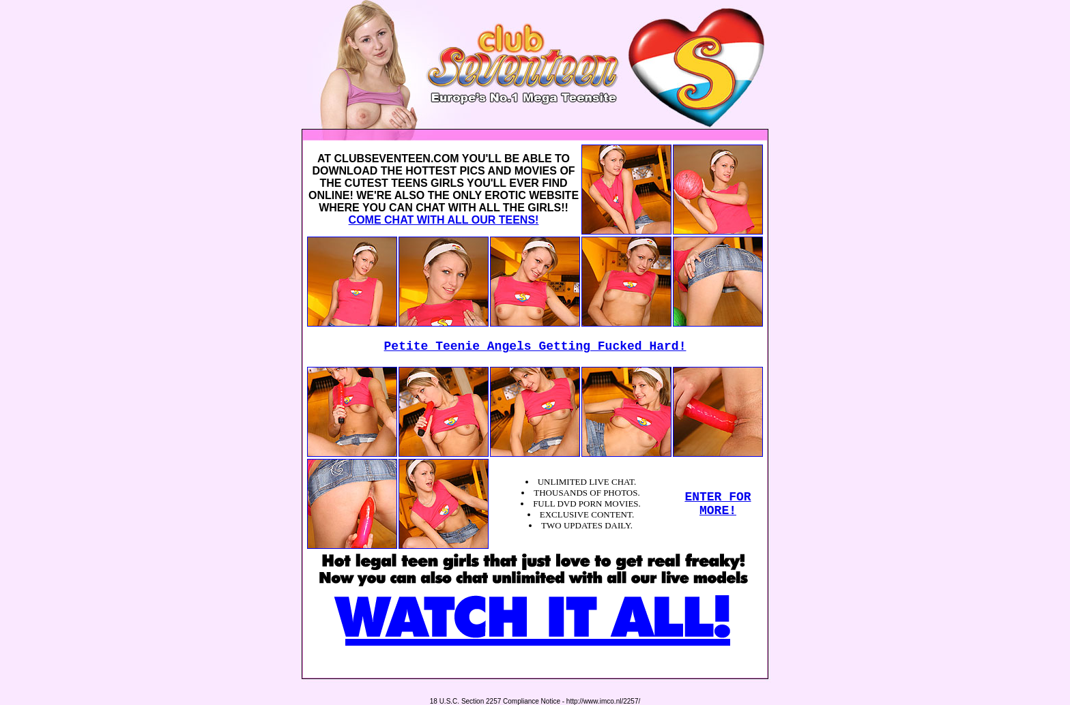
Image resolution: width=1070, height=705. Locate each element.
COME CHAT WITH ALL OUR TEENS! (444, 220)
